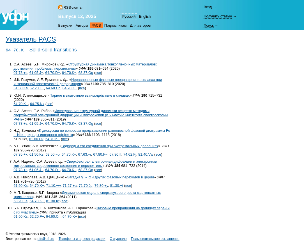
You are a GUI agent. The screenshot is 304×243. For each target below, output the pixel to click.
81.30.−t (116, 185)
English (145, 16)
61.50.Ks (20, 88)
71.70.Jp (86, 185)
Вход (208, 7)
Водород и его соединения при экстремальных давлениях (109, 146)
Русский (128, 16)
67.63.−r (84, 154)
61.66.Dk (36, 139)
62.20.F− (37, 88)
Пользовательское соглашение (155, 239)
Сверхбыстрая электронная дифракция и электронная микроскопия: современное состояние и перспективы (85, 163)
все (98, 73)
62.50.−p (52, 154)
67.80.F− (100, 154)
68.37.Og (85, 73)
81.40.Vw (145, 154)
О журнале (118, 239)
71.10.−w (53, 185)
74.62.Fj (129, 154)
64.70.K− (69, 73)
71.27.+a (70, 185)
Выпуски (65, 25)
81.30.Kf (52, 201)
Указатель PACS (31, 39)
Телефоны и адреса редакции (82, 239)
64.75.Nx (37, 104)
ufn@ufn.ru (46, 239)
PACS (96, 25)
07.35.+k (20, 154)
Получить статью (218, 16)
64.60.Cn (53, 88)
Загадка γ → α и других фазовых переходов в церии (110, 177)
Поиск (208, 25)
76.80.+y (101, 185)
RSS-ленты (73, 7)
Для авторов (140, 25)
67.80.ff (115, 154)
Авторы (82, 25)
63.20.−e (20, 201)
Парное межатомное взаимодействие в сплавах (90, 95)
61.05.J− (36, 73)
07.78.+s (20, 73)
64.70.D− (52, 73)
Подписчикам (115, 25)
